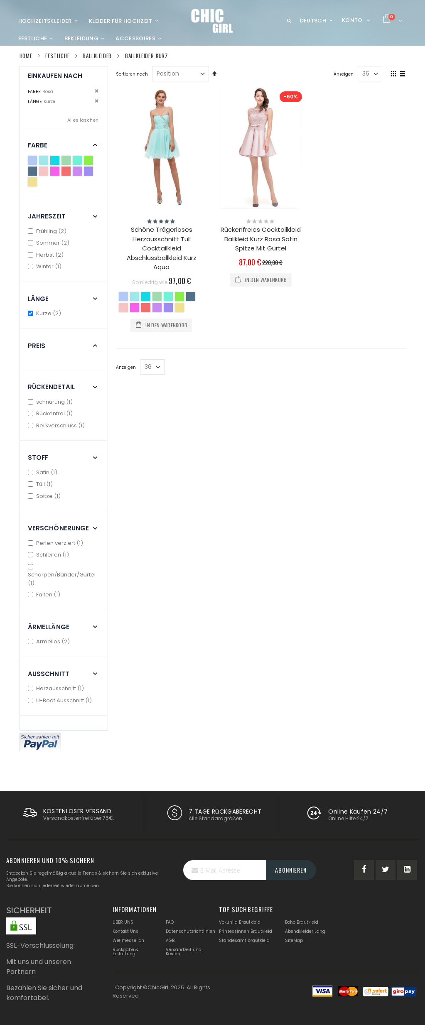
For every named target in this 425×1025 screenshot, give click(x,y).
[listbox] (161, 303)
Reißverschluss (57, 425)
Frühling (48, 231)
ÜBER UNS (123, 922)
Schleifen (49, 555)
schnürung (51, 402)
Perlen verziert (57, 543)
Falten (45, 594)
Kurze (46, 313)
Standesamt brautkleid (244, 940)
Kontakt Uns (125, 931)
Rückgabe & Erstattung (125, 952)
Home (26, 55)
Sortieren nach (132, 74)
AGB (170, 940)
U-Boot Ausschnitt (61, 700)
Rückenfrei (51, 413)
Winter (46, 266)
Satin (44, 472)
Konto (352, 20)
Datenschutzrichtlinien (190, 931)
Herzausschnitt (57, 688)
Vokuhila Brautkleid (239, 922)
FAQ (170, 922)
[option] (123, 296)
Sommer (50, 243)
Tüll (41, 484)
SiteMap (294, 940)
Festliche (57, 56)
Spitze (45, 496)
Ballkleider (97, 56)
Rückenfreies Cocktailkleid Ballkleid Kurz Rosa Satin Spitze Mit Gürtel (261, 239)
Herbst (47, 255)
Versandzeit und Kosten (183, 952)
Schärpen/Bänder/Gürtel (62, 575)
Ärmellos (50, 641)
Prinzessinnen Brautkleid (245, 931)
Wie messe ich (128, 940)
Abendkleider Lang (305, 931)
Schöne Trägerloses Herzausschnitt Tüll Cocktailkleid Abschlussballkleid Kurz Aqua (162, 248)
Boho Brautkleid (301, 922)
